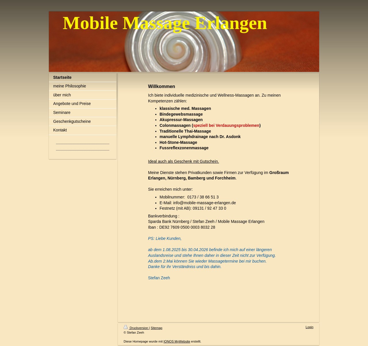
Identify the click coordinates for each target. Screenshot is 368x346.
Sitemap (156, 328)
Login (309, 327)
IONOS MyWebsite (177, 341)
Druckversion (136, 328)
